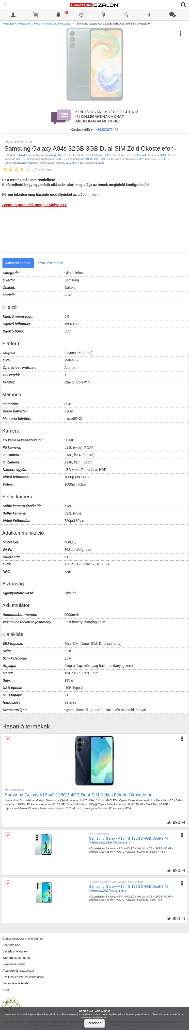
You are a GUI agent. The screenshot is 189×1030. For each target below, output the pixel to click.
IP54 (128, 808)
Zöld (101, 162)
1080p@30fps (95, 804)
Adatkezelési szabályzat (18, 970)
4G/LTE (162, 159)
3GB (163, 155)
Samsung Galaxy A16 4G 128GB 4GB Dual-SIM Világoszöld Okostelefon (128, 888)
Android (141, 155)
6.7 (85, 800)
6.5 (83, 155)
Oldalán (32, 162)
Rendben (95, 1023)
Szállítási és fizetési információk (23, 977)
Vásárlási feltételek (14, 951)
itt (108, 1017)
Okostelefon (25, 155)
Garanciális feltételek (16, 983)
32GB (19, 159)
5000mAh (71, 162)
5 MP (139, 159)
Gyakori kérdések (13, 964)
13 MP (139, 804)
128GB (20, 804)
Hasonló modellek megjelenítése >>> (34, 205)
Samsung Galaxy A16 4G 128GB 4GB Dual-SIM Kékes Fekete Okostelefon (78, 794)
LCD (106, 155)
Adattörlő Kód (11, 945)
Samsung (50, 155)
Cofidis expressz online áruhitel (22, 938)
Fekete (102, 808)
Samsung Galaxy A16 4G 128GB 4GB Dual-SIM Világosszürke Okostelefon (128, 840)
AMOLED (111, 800)
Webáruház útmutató (16, 958)
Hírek (6, 989)
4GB (170, 800)
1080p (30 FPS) (95, 159)
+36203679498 (106, 130)
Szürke (154, 851)
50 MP (59, 159)
